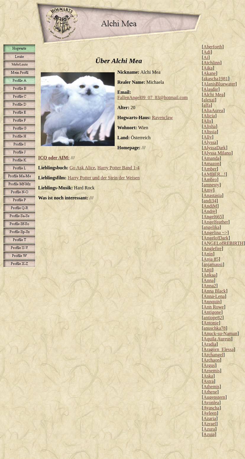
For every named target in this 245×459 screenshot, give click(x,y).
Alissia (209, 131)
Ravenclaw (162, 117)
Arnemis (211, 370)
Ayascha (211, 407)
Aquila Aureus (217, 338)
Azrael (209, 423)
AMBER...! (214, 174)
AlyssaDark (214, 147)
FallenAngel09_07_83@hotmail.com (152, 97)
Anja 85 (210, 259)
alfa (206, 105)
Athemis (211, 386)
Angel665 (212, 216)
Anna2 (209, 285)
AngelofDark (215, 237)
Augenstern (214, 397)
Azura (209, 429)
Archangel (213, 354)
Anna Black (214, 291)
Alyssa (209, 142)
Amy (208, 190)
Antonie (211, 322)
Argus (209, 365)
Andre (209, 211)
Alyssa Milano (217, 152)
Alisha (209, 126)
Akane (209, 73)
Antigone (212, 312)
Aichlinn (211, 62)
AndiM (210, 206)
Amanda (211, 158)
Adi (206, 52)
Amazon (211, 163)
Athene (210, 391)
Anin (208, 253)
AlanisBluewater (219, 83)
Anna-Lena (214, 296)
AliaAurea (213, 110)
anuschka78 (214, 328)
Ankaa (209, 275)
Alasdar (210, 89)
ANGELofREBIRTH (223, 243)
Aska (208, 375)
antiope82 (212, 317)
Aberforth (212, 46)
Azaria (209, 418)
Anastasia (212, 195)
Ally (207, 137)
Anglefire (212, 248)
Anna (208, 280)
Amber (209, 168)
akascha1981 (215, 78)
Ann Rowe (213, 306)
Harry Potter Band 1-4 (118, 167)
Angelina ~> (215, 232)
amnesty (211, 184)
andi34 (209, 200)
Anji (207, 269)
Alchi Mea (213, 94)
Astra (208, 381)
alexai (209, 99)
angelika (211, 227)
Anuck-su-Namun (220, 333)
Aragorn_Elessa (218, 349)
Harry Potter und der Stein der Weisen (104, 177)
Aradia (209, 344)
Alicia (209, 115)
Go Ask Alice (82, 167)
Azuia (209, 434)
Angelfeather (215, 221)
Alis (207, 121)
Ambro (210, 179)
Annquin (211, 301)
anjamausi (213, 264)
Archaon (211, 360)
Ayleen (210, 413)
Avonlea (211, 402)
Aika (207, 68)
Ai (205, 57)
